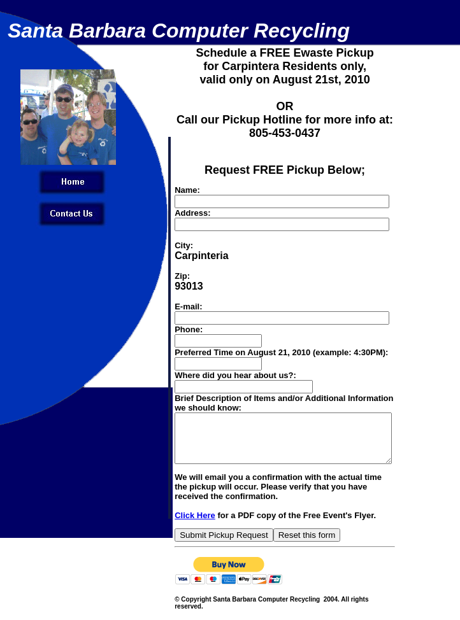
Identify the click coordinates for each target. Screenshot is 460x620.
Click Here (172, 525)
